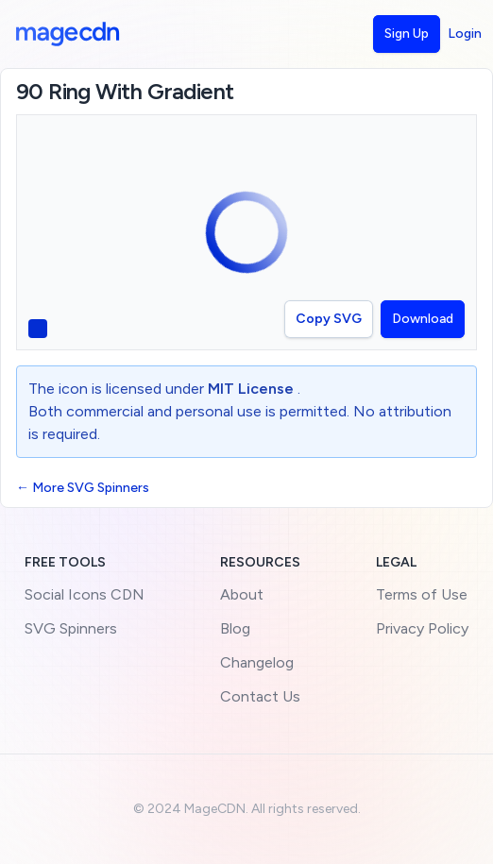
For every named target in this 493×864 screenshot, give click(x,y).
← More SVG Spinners (82, 488)
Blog (235, 628)
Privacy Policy (422, 628)
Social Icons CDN (84, 594)
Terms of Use (422, 594)
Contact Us (260, 696)
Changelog (257, 662)
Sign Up (406, 33)
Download (422, 319)
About (242, 594)
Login (465, 33)
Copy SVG (329, 319)
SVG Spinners (71, 628)
